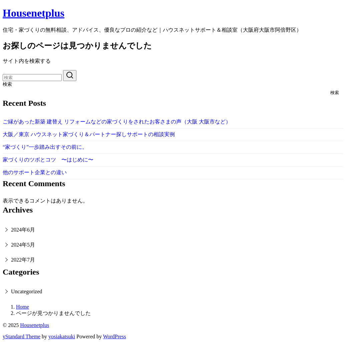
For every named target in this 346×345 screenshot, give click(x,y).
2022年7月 (23, 260)
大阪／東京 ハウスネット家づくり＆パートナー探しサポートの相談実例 (89, 134)
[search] (69, 75)
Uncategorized (26, 291)
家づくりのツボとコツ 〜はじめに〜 (48, 159)
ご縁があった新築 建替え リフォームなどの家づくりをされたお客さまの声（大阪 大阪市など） (117, 121)
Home (22, 307)
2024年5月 (23, 245)
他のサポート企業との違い (35, 172)
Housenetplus (33, 13)
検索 (7, 84)
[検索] (32, 77)
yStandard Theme (21, 336)
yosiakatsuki (61, 336)
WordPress (114, 336)
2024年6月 (23, 230)
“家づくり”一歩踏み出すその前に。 (45, 147)
